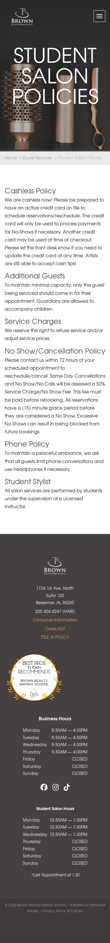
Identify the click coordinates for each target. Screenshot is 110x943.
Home (11, 157)
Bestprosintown (34, 662)
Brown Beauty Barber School (34, 682)
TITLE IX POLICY (55, 637)
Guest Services (37, 157)
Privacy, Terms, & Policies (62, 910)
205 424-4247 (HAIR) (55, 611)
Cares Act (55, 628)
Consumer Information (55, 619)
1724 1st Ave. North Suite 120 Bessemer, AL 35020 (55, 595)
